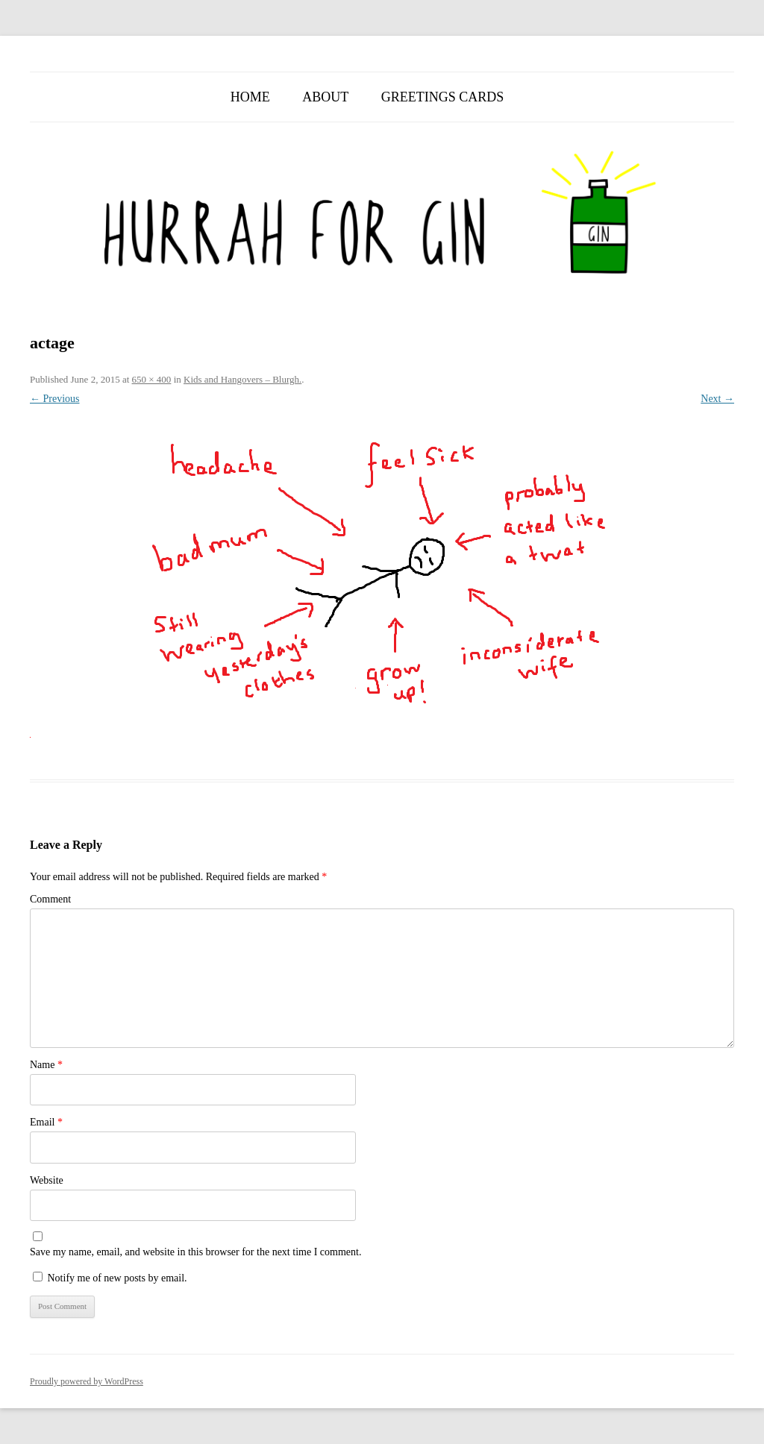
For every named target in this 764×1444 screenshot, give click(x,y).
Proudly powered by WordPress (86, 1381)
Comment (50, 899)
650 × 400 (152, 379)
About (325, 97)
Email (46, 1122)
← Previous (55, 398)
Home (250, 97)
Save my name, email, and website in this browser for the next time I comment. (195, 1252)
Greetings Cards (442, 97)
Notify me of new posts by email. (117, 1278)
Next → (717, 398)
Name (46, 1064)
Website (46, 1180)
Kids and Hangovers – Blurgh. (242, 379)
